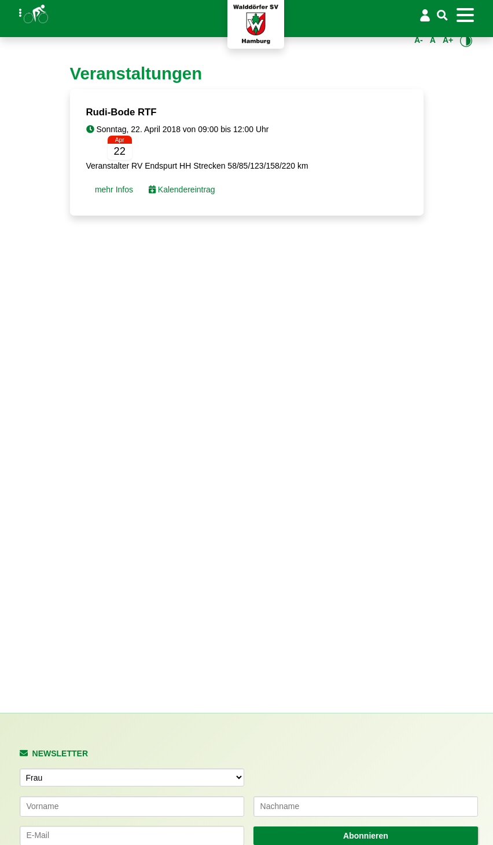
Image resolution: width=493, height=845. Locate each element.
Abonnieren (365, 835)
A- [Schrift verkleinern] (418, 40)
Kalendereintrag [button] (182, 189)
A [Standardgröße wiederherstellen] (433, 40)
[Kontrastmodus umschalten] (466, 41)
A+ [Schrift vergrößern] (448, 40)
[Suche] (442, 16)
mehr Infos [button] (113, 189)
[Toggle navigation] (465, 15)
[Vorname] (132, 806)
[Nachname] (365, 806)
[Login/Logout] (425, 15)
